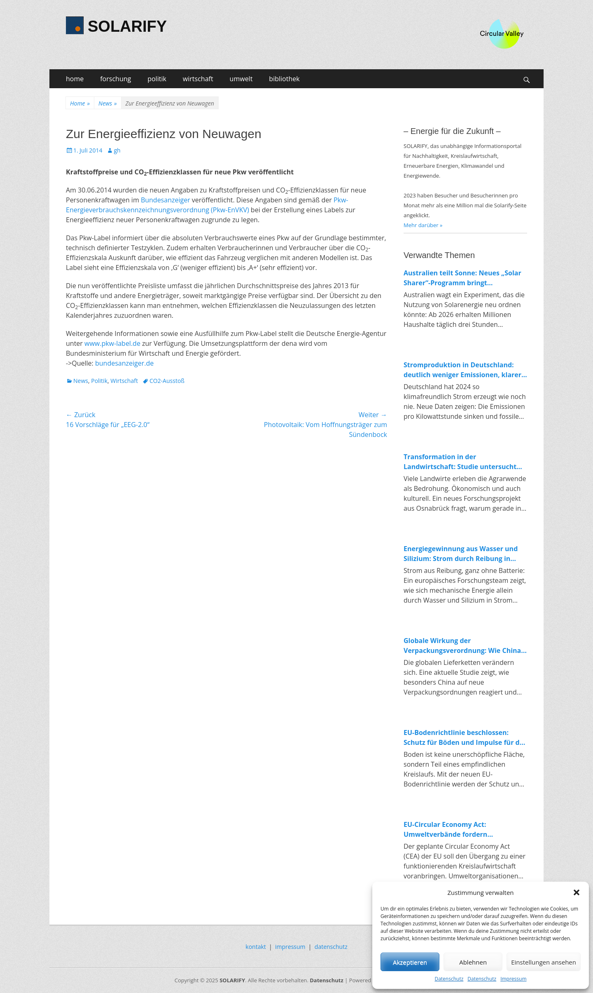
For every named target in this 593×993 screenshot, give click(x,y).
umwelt (241, 78)
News (107, 103)
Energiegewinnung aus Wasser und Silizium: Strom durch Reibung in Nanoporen (461, 553)
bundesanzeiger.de (124, 363)
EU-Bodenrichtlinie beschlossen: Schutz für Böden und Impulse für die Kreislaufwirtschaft (464, 737)
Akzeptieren (410, 962)
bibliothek (284, 78)
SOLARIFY (127, 26)
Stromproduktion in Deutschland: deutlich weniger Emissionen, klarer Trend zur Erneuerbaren (462, 370)
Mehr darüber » (423, 225)
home (75, 78)
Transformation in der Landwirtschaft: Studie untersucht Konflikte (460, 462)
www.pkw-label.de (112, 343)
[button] (576, 892)
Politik (99, 381)
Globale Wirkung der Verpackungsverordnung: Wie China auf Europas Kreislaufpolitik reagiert (463, 645)
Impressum (513, 978)
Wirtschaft (124, 381)
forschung (115, 78)
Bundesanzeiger (165, 199)
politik (156, 78)
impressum (290, 947)
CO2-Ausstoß (166, 381)
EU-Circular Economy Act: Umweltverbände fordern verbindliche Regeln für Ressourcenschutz (445, 829)
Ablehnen (473, 962)
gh (117, 150)
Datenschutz (448, 978)
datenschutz (331, 947)
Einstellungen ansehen (543, 962)
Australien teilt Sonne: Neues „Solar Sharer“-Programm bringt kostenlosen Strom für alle (462, 278)
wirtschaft (198, 78)
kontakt (255, 947)
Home (80, 103)
